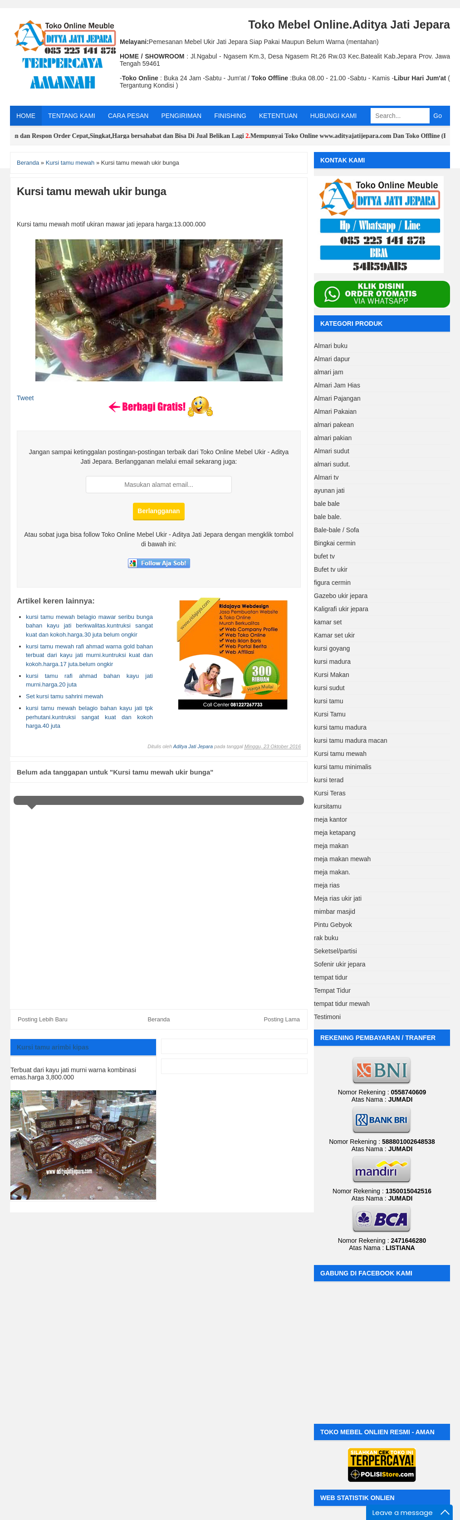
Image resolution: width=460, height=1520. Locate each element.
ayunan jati (329, 490)
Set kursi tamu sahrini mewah (64, 696)
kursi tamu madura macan (350, 740)
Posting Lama (282, 1019)
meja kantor (330, 819)
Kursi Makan (331, 674)
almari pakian (333, 437)
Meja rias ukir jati (338, 898)
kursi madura (332, 661)
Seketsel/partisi (335, 951)
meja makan (331, 845)
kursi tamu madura (340, 727)
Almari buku (330, 345)
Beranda (158, 1019)
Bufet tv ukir (330, 569)
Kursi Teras (330, 793)
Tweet (25, 398)
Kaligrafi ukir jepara (341, 609)
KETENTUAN (278, 115)
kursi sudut (329, 687)
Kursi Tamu (330, 714)
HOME (25, 115)
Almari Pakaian (335, 411)
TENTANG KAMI (71, 115)
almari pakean (334, 424)
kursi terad (328, 780)
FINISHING (230, 115)
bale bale (327, 503)
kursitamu (328, 806)
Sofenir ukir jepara (340, 964)
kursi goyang (332, 648)
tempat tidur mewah (342, 1003)
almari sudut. (332, 464)
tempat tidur (330, 977)
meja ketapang (335, 832)
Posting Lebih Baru (43, 1019)
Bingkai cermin (335, 543)
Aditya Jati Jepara (193, 746)
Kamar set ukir (334, 635)
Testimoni (327, 1016)
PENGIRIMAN (181, 115)
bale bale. (328, 516)
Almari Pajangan (337, 398)
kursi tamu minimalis (343, 766)
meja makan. (332, 872)
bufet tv (324, 556)
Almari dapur (332, 359)
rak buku (326, 937)
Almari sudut (331, 451)
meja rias (327, 885)
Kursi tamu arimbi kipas (53, 1047)
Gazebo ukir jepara (340, 595)
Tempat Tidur (332, 990)
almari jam (328, 372)
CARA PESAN (128, 115)
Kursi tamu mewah (340, 753)
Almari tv (326, 477)
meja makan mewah (342, 859)
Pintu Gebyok (333, 924)
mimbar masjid (334, 911)
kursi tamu (328, 701)
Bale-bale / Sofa (336, 530)
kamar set (328, 622)
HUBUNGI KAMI (333, 115)
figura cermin (332, 582)
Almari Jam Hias (337, 385)
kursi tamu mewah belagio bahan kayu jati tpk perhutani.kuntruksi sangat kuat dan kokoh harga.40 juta (89, 717)
